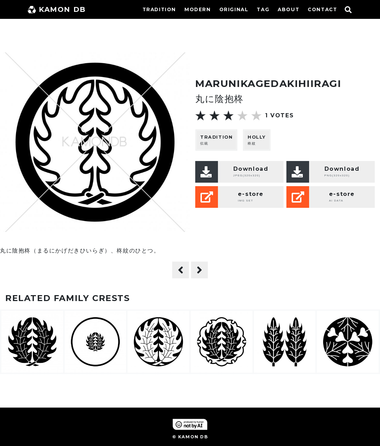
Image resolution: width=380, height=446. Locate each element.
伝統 (216, 140)
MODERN (197, 9)
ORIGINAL (234, 9)
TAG (263, 9)
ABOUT (288, 9)
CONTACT (322, 9)
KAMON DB (57, 9)
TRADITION (159, 9)
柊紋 (257, 140)
